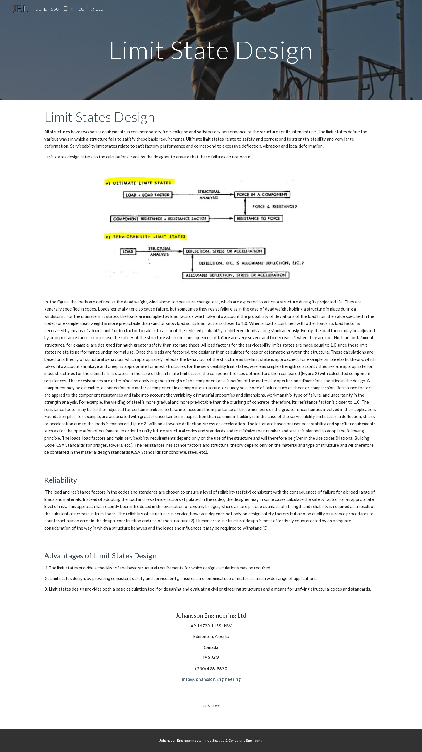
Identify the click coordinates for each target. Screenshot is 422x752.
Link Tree (211, 705)
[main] (211, 49)
